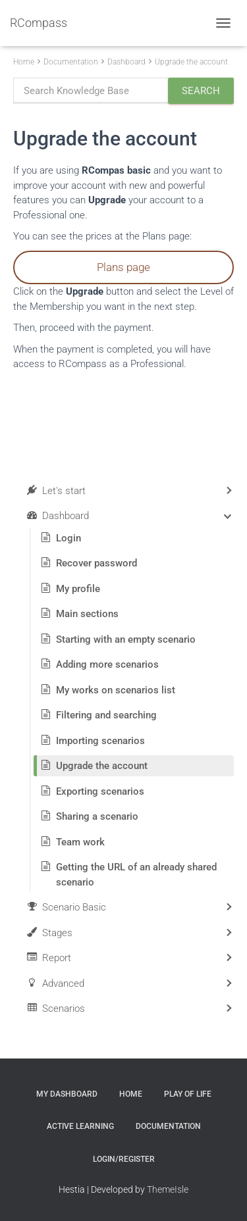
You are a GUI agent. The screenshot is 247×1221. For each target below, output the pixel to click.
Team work (80, 842)
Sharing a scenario (97, 816)
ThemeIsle (167, 1189)
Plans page (123, 267)
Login (68, 538)
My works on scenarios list (115, 690)
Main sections (87, 614)
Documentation (70, 61)
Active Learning (80, 1126)
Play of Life (187, 1094)
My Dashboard (66, 1094)
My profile (78, 589)
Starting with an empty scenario (126, 639)
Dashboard (126, 61)
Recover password (96, 563)
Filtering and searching (106, 715)
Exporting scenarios (100, 791)
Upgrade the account (191, 61)
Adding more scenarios (107, 664)
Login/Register (124, 1159)
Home (23, 61)
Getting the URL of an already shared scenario (136, 874)
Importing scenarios (100, 741)
